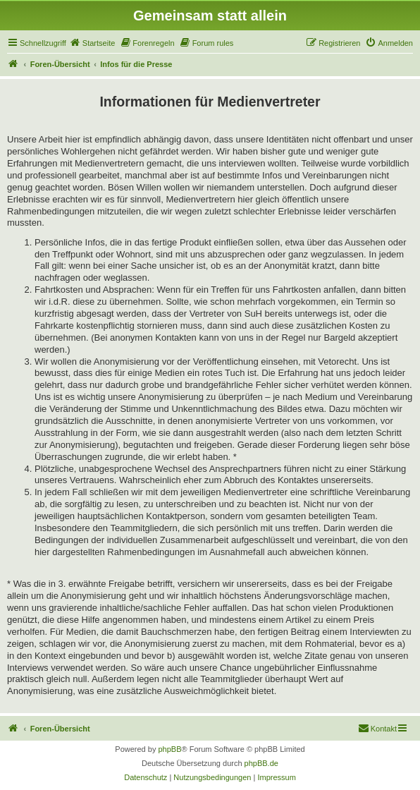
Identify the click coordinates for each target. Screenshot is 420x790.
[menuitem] (92, 43)
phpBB (169, 749)
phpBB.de (261, 763)
